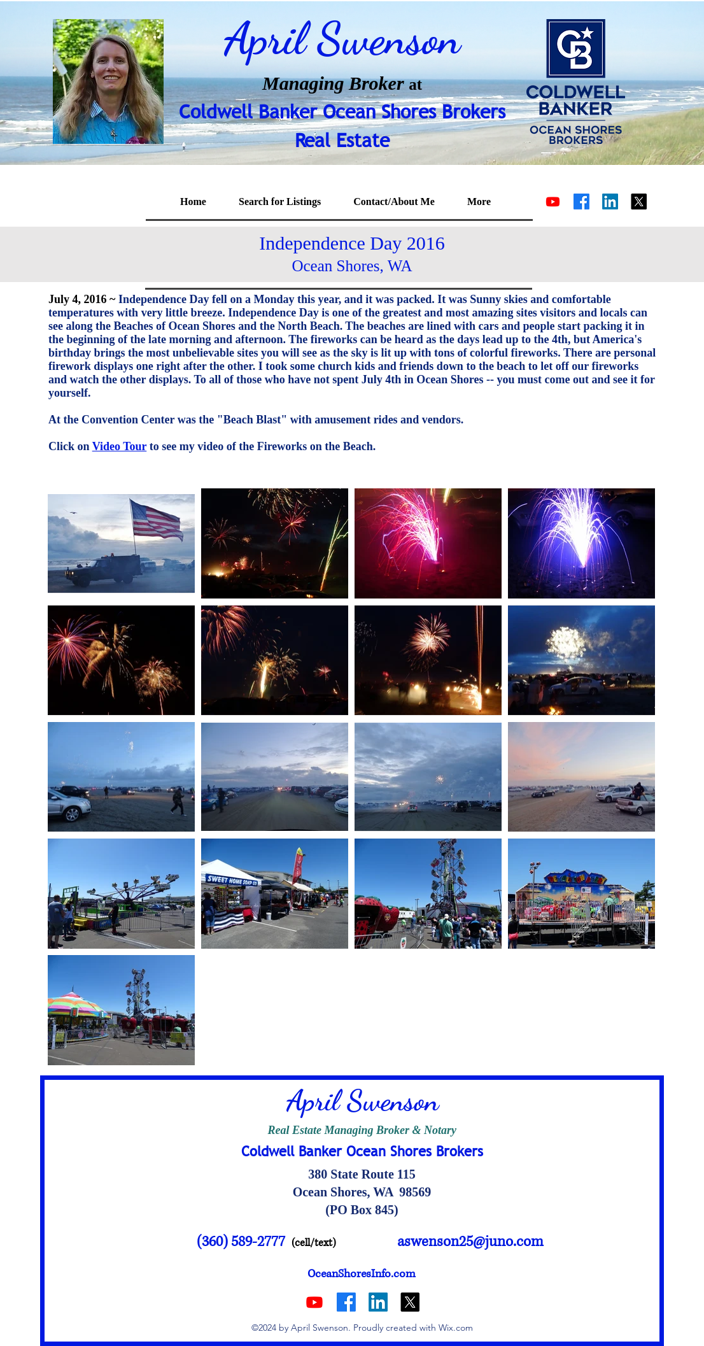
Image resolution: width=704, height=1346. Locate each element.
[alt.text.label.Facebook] (581, 201)
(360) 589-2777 (241, 1242)
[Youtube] (553, 201)
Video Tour (119, 446)
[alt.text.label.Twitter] (639, 201)
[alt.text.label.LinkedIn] (610, 201)
